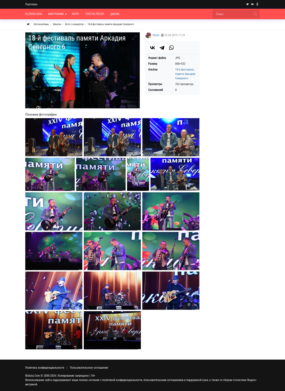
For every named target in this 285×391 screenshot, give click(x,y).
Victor (155, 35)
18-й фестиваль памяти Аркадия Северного (185, 74)
